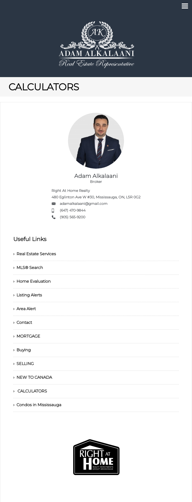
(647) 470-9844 (73, 210)
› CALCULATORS (30, 391)
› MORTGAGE (26, 336)
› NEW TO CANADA (32, 377)
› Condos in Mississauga (37, 404)
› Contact (22, 322)
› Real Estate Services (34, 253)
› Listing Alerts (27, 295)
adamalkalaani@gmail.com (84, 203)
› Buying (22, 350)
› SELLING (23, 363)
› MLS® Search (28, 267)
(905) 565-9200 (72, 217)
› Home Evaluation (32, 281)
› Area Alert (24, 308)
